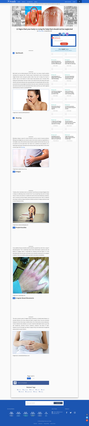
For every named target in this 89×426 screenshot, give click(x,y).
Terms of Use (52, 423)
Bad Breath (21, 391)
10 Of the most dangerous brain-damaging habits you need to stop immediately (56, 93)
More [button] (36, 1)
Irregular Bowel (28, 391)
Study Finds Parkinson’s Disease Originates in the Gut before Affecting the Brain (56, 63)
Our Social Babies (10, 408)
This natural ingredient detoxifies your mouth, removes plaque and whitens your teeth (69, 78)
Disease (19, 389)
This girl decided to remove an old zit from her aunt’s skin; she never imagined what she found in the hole (70, 124)
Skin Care (32, 389)
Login (74, 1)
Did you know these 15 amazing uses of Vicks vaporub (55, 107)
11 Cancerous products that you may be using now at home (70, 107)
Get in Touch (54, 408)
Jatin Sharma (55, 125)
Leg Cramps (25, 389)
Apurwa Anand (69, 125)
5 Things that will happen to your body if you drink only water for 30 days (56, 122)
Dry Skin (38, 389)
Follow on (67, 408)
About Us (35, 423)
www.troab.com (55, 413)
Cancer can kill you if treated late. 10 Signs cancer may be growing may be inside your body (69, 93)
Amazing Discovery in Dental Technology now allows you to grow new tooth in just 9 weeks (56, 138)
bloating (23, 147)
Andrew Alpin (41, 31)
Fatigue (35, 391)
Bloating (41, 391)
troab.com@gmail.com (57, 412)
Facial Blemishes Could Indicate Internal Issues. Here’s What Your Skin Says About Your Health (70, 63)
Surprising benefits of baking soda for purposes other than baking (56, 77)
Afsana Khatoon (56, 140)
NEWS (19, 1)
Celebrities (30, 1)
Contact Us (40, 423)
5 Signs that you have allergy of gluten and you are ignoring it (70, 137)
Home (30, 3)
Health (23, 1)
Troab (50, 421)
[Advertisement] (31, 42)
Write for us (68, 1)
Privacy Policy (46, 423)
